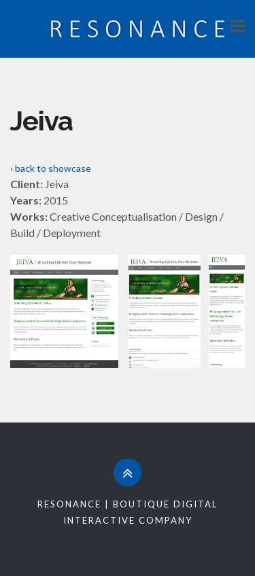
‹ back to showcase (50, 168)
